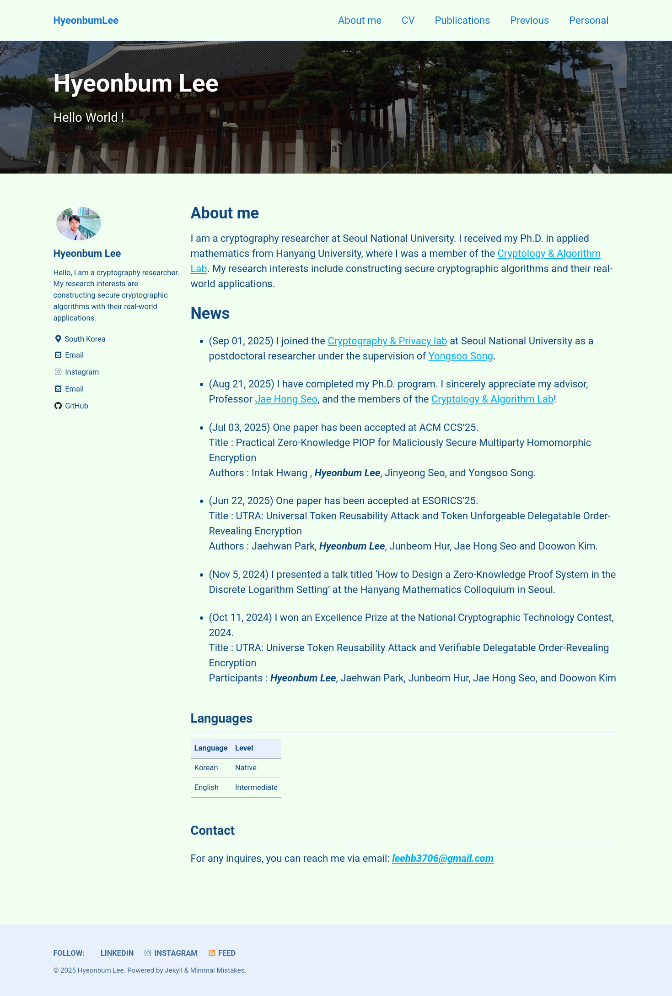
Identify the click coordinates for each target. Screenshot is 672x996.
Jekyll (174, 970)
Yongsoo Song (460, 356)
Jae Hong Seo (286, 399)
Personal (588, 20)
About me (360, 20)
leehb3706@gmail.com (443, 858)
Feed (221, 953)
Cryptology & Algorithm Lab (492, 399)
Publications (462, 20)
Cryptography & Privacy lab (387, 341)
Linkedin (116, 953)
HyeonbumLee (86, 20)
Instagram (170, 953)
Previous (530, 20)
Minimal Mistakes (217, 970)
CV (408, 20)
